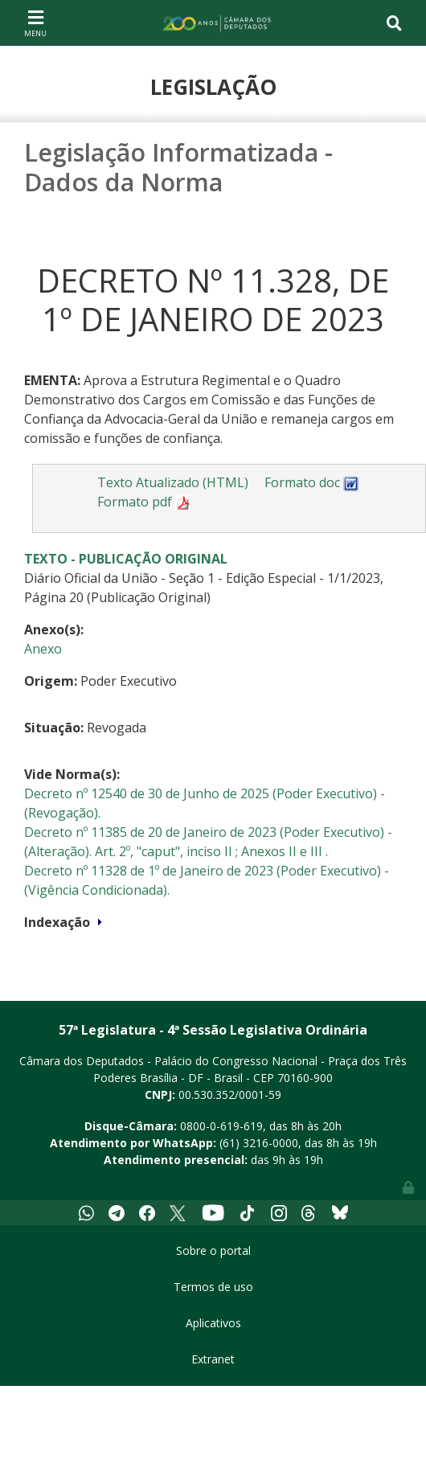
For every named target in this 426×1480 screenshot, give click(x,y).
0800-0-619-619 (221, 1126)
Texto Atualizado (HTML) (172, 482)
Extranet (213, 1359)
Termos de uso (213, 1286)
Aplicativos (213, 1322)
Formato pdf (144, 501)
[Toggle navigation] (35, 22)
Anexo (43, 649)
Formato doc (311, 482)
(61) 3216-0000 (258, 1142)
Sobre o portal (213, 1250)
